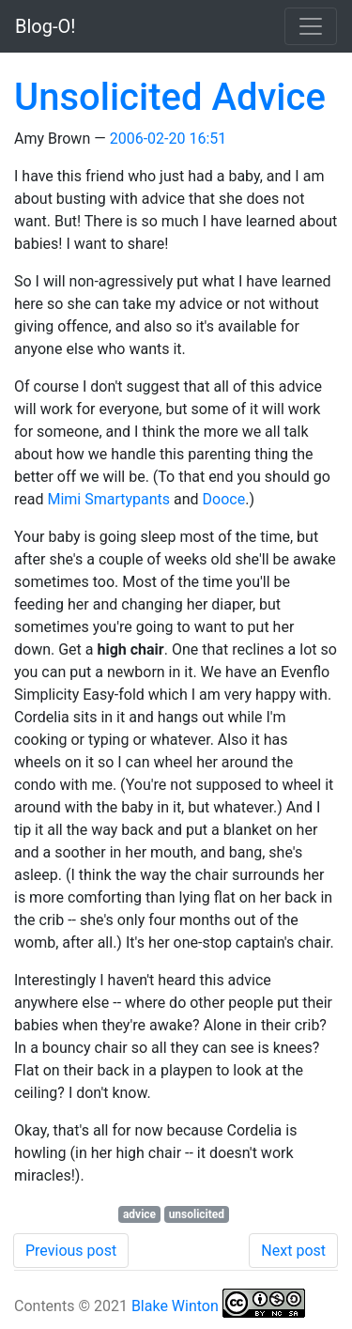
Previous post (70, 1250)
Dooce (224, 499)
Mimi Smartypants (108, 499)
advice (139, 1214)
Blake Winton (175, 1306)
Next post (293, 1250)
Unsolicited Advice (170, 97)
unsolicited (196, 1214)
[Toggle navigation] (310, 26)
